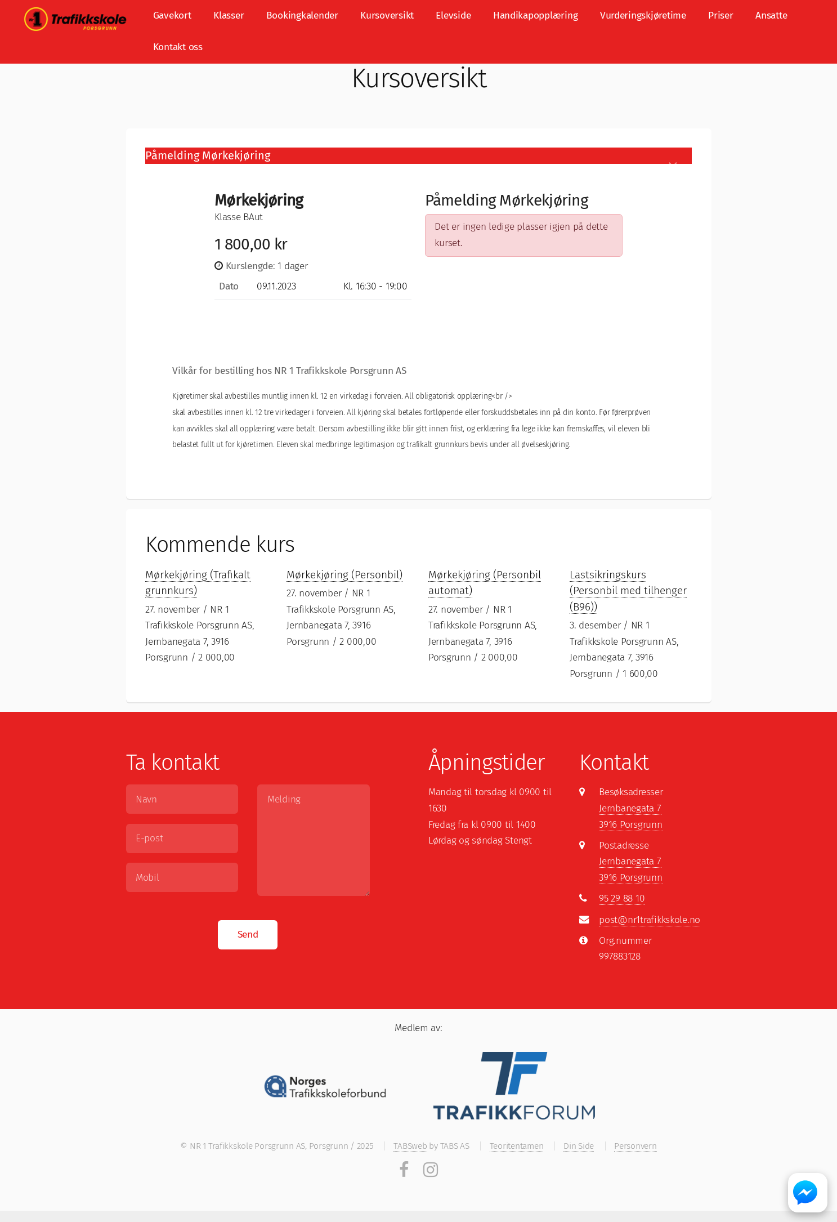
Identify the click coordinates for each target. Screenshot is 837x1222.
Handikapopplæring (535, 15)
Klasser (228, 15)
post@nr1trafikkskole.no (649, 920)
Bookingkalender (302, 15)
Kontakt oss (178, 47)
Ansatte (771, 15)
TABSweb (410, 1145)
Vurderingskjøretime (643, 15)
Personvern (635, 1145)
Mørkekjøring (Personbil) (344, 574)
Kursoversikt (387, 15)
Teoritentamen (517, 1145)
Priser (720, 15)
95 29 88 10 (621, 898)
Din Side (578, 1145)
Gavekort (172, 15)
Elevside (453, 15)
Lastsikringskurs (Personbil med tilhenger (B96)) (628, 590)
